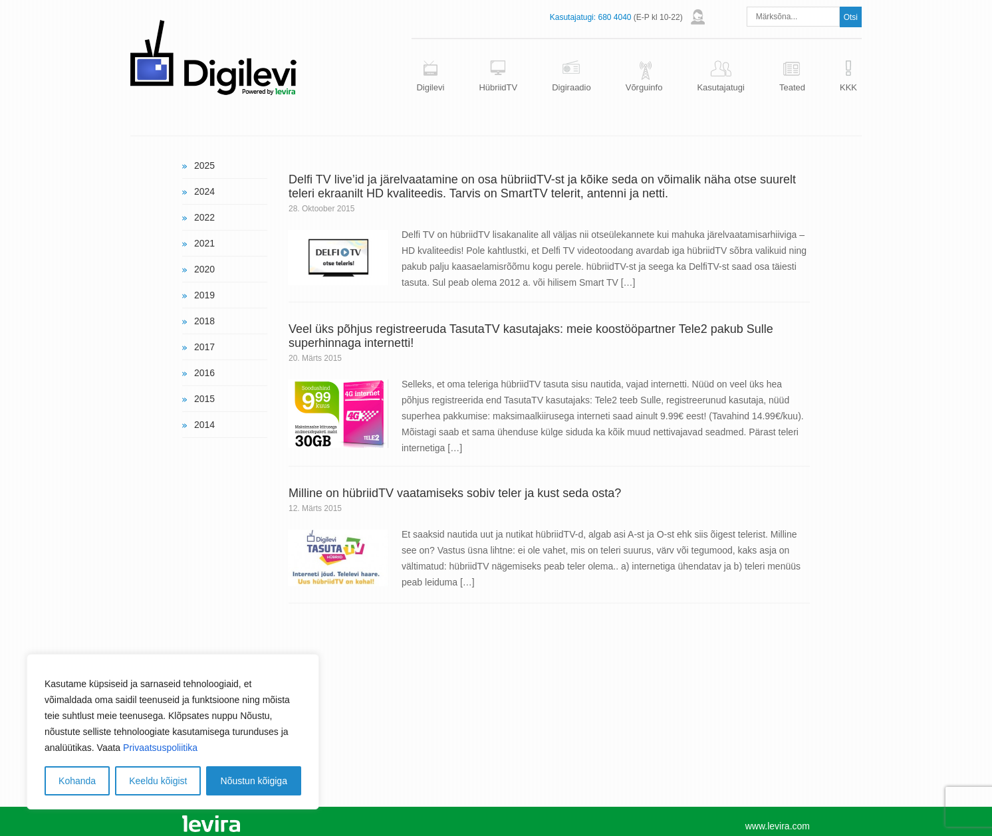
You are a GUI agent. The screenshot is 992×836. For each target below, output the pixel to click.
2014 (204, 424)
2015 (204, 398)
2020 (204, 269)
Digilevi (430, 87)
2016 (204, 372)
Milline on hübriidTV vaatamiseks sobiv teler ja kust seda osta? (455, 493)
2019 (204, 295)
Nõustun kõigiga (254, 781)
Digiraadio (571, 87)
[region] (173, 731)
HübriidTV (498, 87)
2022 (204, 217)
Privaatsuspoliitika (160, 747)
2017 (204, 347)
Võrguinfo (644, 87)
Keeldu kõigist (158, 781)
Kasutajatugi (721, 87)
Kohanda (77, 781)
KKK (848, 87)
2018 (204, 321)
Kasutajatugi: (573, 17)
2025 (204, 165)
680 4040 (614, 17)
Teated (792, 87)
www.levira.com (777, 826)
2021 (204, 243)
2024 (204, 191)
